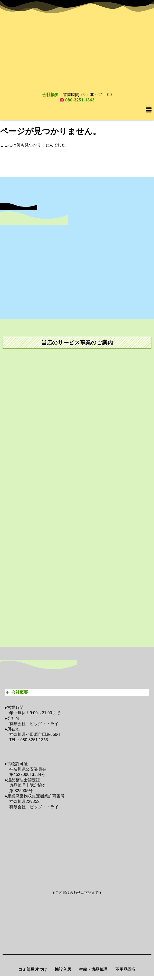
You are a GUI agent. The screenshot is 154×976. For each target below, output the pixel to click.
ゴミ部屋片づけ (32, 969)
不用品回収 (125, 969)
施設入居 (63, 969)
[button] (149, 110)
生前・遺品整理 (93, 969)
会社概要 (50, 94)
